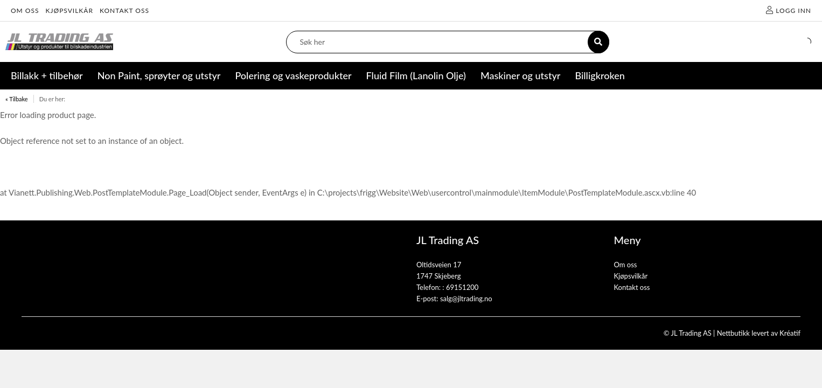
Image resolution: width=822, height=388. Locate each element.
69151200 (462, 287)
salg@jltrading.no (466, 298)
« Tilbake (16, 98)
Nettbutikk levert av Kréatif (758, 333)
